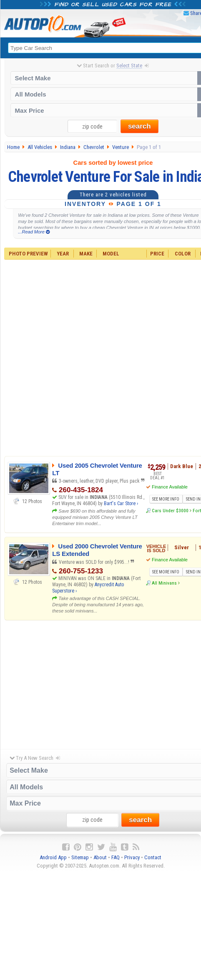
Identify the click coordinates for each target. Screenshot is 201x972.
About (100, 857)
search (139, 126)
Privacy (132, 857)
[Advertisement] (106, 356)
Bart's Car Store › (121, 503)
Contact (152, 857)
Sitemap (80, 857)
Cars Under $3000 (170, 510)
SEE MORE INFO (165, 499)
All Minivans (164, 583)
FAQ (115, 857)
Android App (53, 857)
